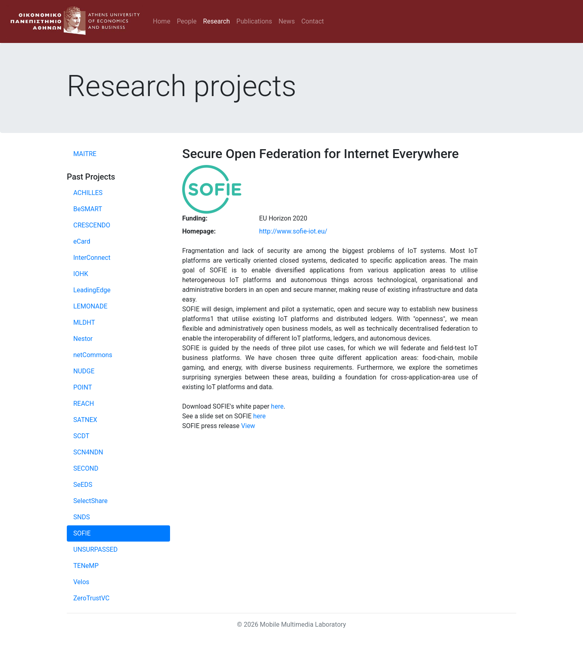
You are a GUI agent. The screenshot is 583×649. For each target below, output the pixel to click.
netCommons (92, 355)
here (277, 406)
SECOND (85, 468)
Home (161, 21)
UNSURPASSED (95, 549)
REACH (83, 403)
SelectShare (90, 501)
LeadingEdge (92, 290)
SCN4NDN (88, 452)
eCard (81, 241)
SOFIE (82, 533)
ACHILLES (87, 193)
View (248, 426)
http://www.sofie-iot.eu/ (293, 231)
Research (216, 21)
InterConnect (92, 257)
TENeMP (86, 566)
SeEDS (82, 484)
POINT (82, 387)
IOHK (80, 274)
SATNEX (85, 420)
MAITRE (84, 154)
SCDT (81, 436)
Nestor (83, 339)
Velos (81, 582)
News (287, 21)
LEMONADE (90, 306)
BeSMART (87, 209)
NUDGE (83, 371)
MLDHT (84, 322)
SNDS (81, 517)
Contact (312, 21)
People (187, 21)
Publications (254, 21)
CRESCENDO (91, 225)
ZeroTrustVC (91, 598)
